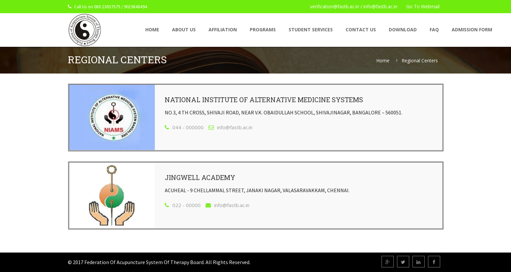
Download (403, 29)
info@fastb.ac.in (234, 127)
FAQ (434, 29)
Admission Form (472, 29)
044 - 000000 (188, 127)
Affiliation (223, 29)
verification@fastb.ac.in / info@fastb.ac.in (353, 6)
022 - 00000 (186, 205)
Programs (263, 29)
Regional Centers (420, 60)
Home (382, 60)
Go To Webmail (423, 6)
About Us (184, 29)
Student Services (311, 29)
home (152, 29)
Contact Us (361, 29)
